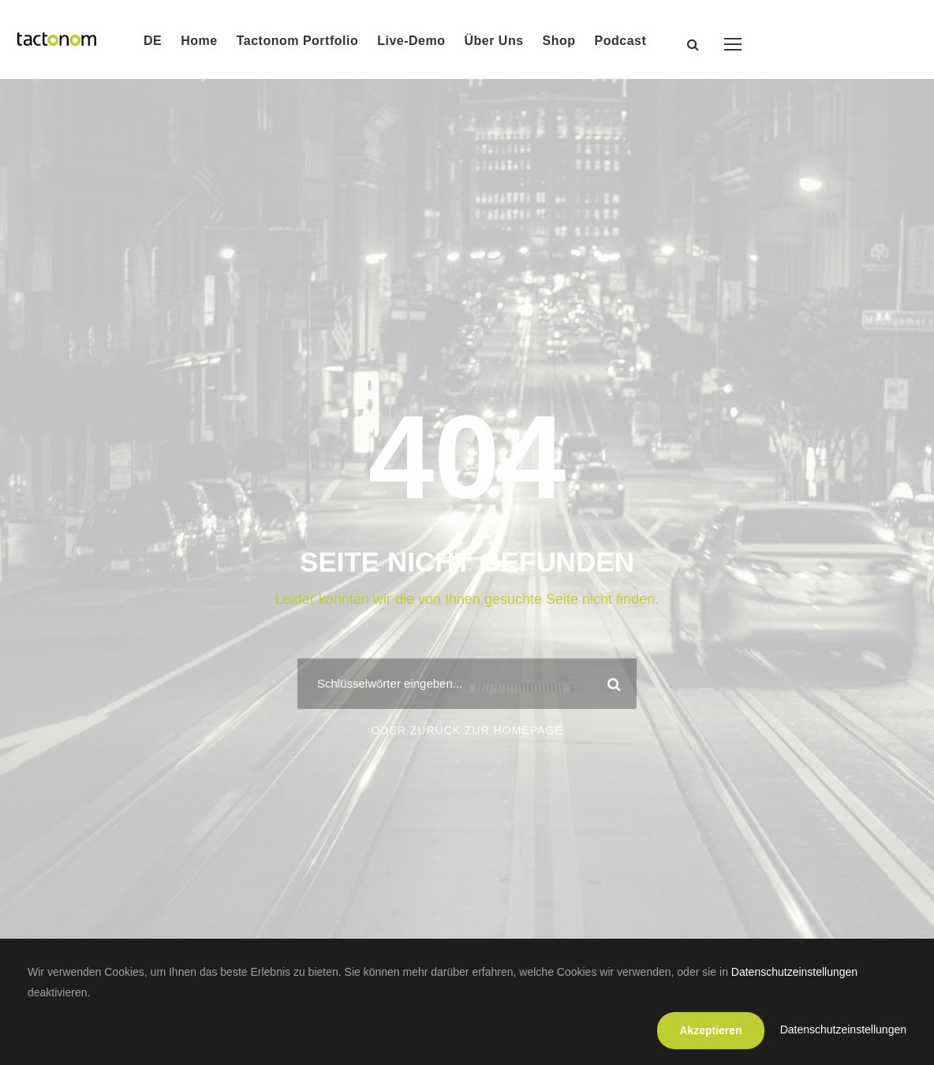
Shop (559, 40)
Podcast (621, 40)
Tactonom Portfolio (297, 40)
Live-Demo (411, 40)
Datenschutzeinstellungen (794, 972)
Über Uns (493, 40)
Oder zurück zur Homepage (466, 730)
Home (199, 40)
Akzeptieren (710, 1030)
